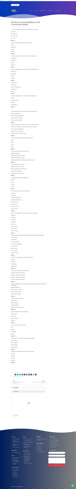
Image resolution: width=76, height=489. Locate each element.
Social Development (41, 451)
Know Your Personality (28, 442)
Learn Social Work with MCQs (16, 470)
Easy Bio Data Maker (54, 442)
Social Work (36, 10)
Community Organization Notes (27, 457)
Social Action (26, 461)
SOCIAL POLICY (15, 476)
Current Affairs (50, 10)
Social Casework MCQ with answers (16, 461)
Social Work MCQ (43, 10)
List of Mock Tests (16, 452)
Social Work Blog (57, 10)
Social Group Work (27, 454)
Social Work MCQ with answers (16, 458)
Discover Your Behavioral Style (27, 444)
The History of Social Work (15, 474)
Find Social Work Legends (16, 445)
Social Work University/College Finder (16, 441)
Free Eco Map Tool (53, 443)
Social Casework (27, 453)
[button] (15, 374)
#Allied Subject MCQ (17, 376)
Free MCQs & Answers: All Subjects (41, 439)
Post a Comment (15, 372)
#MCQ (22, 376)
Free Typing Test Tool (54, 439)
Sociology (39, 447)
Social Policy (39, 448)
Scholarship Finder (16, 439)
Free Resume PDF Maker (54, 445)
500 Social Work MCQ (28, 439)
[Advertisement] (56, 28)
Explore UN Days (16, 447)
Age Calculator (53, 447)
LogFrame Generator (54, 440)
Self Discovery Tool (27, 440)
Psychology (39, 445)
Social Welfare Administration (26, 459)
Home (31, 10)
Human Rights (39, 450)
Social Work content (15, 464)
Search (10, 0)
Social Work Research (28, 463)
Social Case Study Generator (27, 447)
